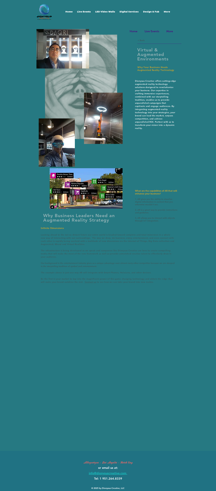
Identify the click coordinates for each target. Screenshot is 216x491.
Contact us (90, 282)
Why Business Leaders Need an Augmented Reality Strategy (79, 218)
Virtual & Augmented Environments (152, 54)
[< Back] (141, 40)
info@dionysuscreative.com (108, 473)
